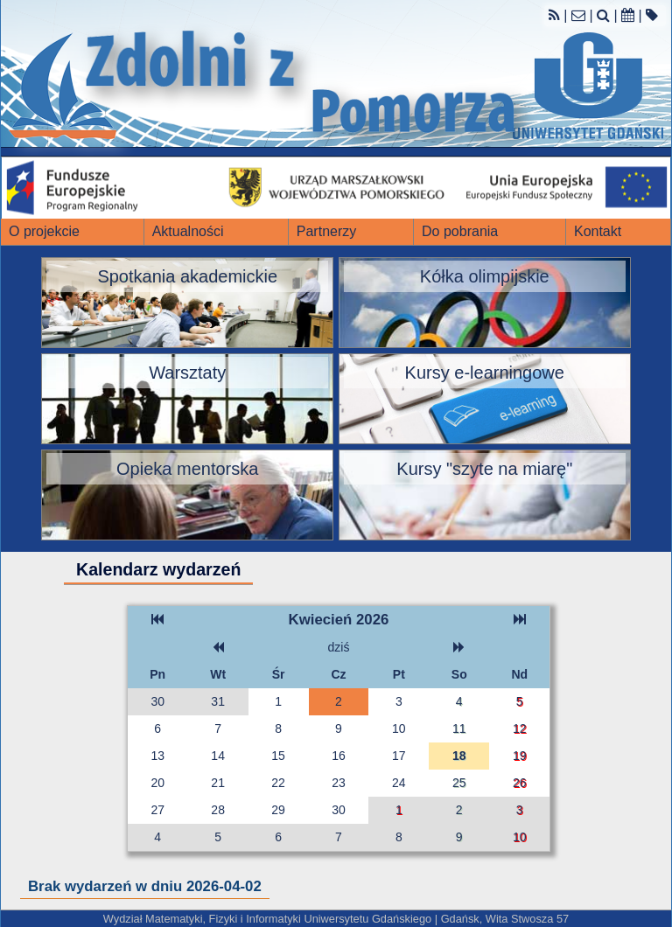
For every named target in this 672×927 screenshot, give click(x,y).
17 (399, 756)
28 (218, 810)
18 (459, 756)
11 (459, 728)
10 (399, 728)
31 (218, 701)
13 (157, 756)
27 (157, 810)
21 (218, 783)
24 (399, 783)
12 (520, 728)
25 (459, 783)
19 (520, 756)
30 (157, 701)
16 (339, 756)
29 (278, 810)
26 (520, 783)
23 (339, 783)
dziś (339, 647)
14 (218, 756)
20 (157, 783)
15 (278, 756)
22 (278, 783)
